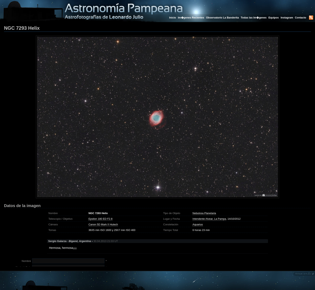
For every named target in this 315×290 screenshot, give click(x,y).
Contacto (300, 17)
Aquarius (197, 224)
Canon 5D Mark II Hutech (103, 224)
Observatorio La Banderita (222, 17)
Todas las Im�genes (253, 17)
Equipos (273, 17)
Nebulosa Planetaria (204, 213)
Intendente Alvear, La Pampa (209, 218)
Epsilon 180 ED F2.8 (100, 218)
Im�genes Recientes (191, 17)
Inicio (172, 17)
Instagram (287, 17)
